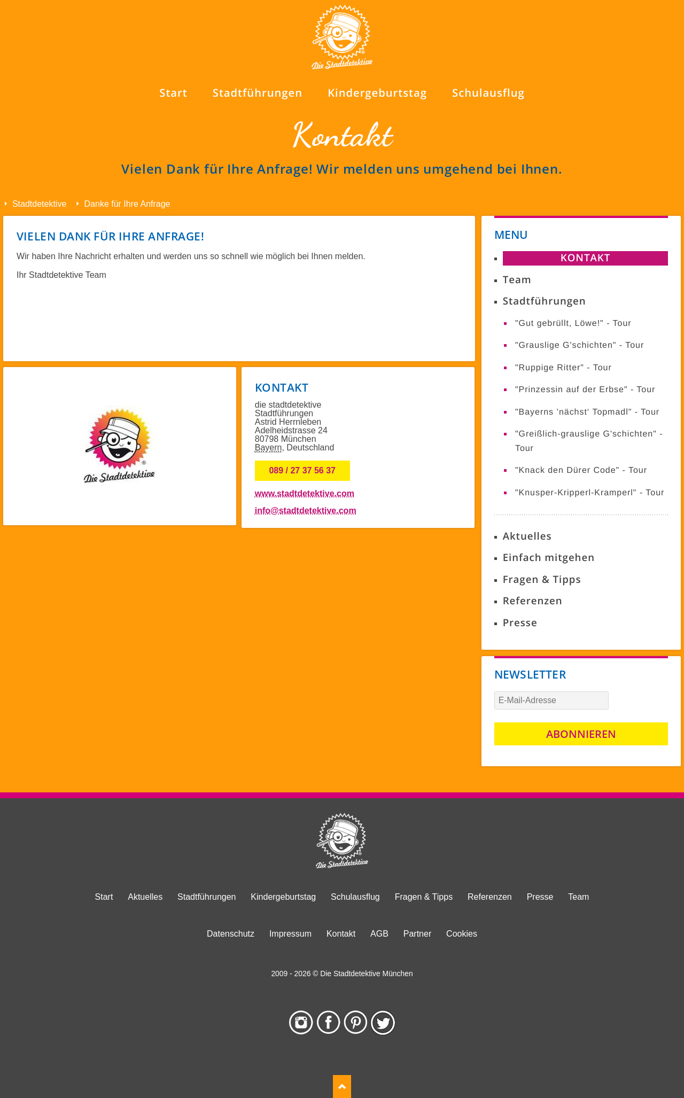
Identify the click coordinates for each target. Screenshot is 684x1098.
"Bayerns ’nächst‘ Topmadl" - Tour (587, 412)
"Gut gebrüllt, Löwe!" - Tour (573, 323)
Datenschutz (230, 933)
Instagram (301, 1023)
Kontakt (585, 257)
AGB (379, 933)
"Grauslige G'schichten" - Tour (579, 345)
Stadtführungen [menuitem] (257, 92)
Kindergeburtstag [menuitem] (377, 92)
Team (517, 279)
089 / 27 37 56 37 (302, 470)
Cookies (461, 933)
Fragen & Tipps (542, 579)
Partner (417, 933)
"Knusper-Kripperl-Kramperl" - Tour (589, 492)
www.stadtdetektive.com (304, 493)
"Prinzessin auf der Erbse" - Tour (585, 389)
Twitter (383, 1023)
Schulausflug (355, 896)
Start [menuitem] (173, 92)
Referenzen (533, 601)
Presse (520, 622)
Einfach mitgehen (549, 557)
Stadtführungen (544, 301)
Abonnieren (581, 734)
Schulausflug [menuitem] (488, 92)
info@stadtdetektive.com (305, 510)
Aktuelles (527, 536)
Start (104, 896)
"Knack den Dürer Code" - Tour (581, 470)
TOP (342, 1086)
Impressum (290, 933)
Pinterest (355, 1023)
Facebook (328, 1023)
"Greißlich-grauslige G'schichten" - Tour (589, 441)
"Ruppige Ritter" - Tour (563, 367)
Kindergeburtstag (283, 896)
